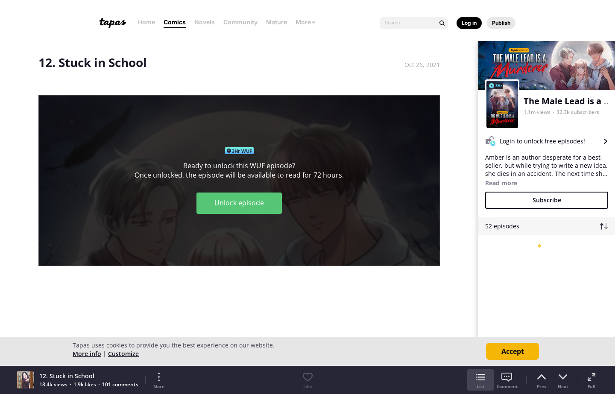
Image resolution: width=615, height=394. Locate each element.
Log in (469, 23)
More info (87, 354)
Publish (501, 23)
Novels (204, 22)
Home (146, 22)
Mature (276, 22)
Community (240, 22)
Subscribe (547, 200)
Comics (175, 22)
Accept (512, 351)
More (306, 22)
